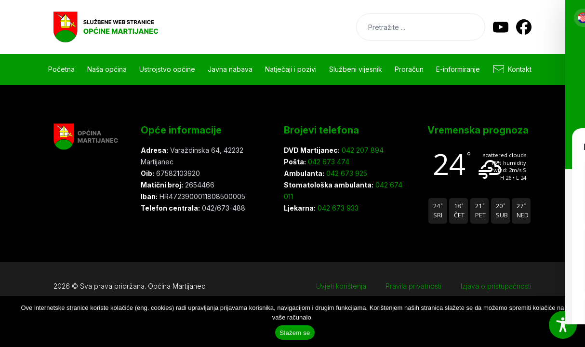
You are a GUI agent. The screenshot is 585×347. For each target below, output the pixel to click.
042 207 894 (362, 150)
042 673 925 (345, 173)
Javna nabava (230, 69)
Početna (61, 69)
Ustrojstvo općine (167, 69)
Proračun (409, 69)
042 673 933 (337, 208)
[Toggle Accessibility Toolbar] (563, 325)
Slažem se (295, 332)
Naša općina (107, 69)
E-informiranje (458, 69)
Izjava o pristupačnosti (496, 286)
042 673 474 (327, 162)
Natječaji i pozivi (291, 69)
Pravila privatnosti (413, 286)
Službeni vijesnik (355, 69)
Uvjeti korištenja (341, 286)
